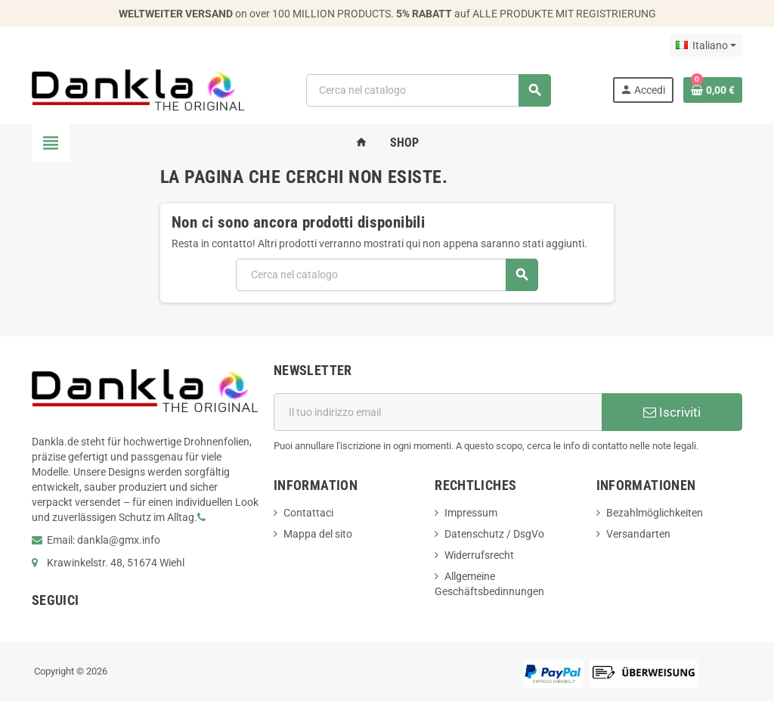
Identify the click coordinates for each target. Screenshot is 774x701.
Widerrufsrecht (479, 555)
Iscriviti (672, 412)
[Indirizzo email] (438, 412)
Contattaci (308, 513)
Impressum (470, 513)
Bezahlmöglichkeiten (654, 513)
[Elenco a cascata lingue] (706, 45)
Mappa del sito (317, 534)
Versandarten (638, 534)
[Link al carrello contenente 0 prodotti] (712, 90)
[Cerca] (428, 90)
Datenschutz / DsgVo (494, 534)
